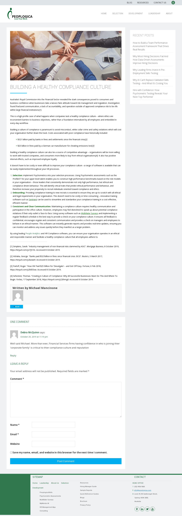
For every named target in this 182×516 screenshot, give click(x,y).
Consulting (44, 511)
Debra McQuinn (29, 332)
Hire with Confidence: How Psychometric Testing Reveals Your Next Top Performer (150, 93)
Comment (17, 378)
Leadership (155, 13)
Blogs (82, 498)
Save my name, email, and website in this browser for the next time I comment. (60, 452)
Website (15, 443)
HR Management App (48, 507)
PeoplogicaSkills (46, 492)
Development (137, 13)
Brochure (83, 501)
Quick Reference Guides (89, 494)
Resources (143, 2)
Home (106, 13)
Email (14, 434)
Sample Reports (86, 490)
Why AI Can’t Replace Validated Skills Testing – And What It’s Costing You (151, 81)
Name (14, 424)
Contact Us (160, 2)
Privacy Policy (85, 505)
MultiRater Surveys (46, 500)
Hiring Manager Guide (88, 486)
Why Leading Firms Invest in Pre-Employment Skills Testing (149, 71)
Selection (119, 13)
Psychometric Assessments (50, 496)
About (169, 13)
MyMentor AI (44, 503)
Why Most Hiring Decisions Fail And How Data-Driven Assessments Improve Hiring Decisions (150, 60)
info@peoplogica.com (142, 490)
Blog (129, 2)
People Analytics (32, 233)
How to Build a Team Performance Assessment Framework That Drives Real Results (151, 46)
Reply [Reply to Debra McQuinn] (13, 355)
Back (16, 306)
